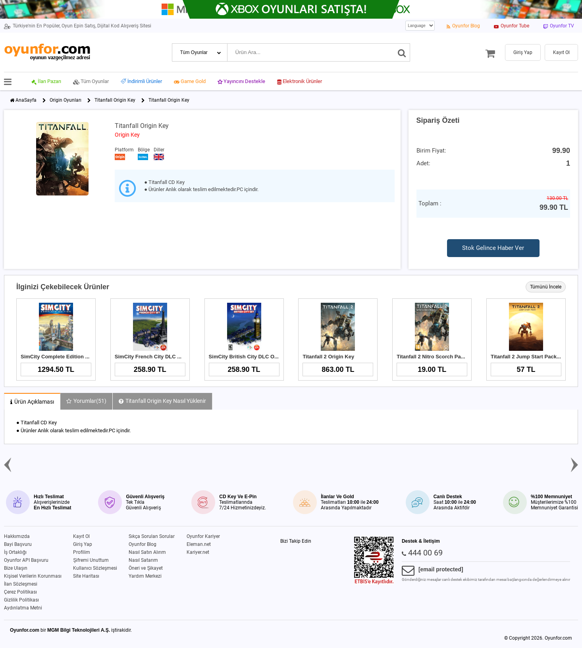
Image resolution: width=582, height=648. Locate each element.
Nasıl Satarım (143, 560)
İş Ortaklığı (15, 552)
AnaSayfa (26, 100)
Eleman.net (199, 544)
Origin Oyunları (65, 100)
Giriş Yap (82, 544)
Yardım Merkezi (145, 576)
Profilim (81, 552)
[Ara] (402, 52)
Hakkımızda (17, 536)
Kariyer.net (198, 552)
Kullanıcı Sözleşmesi (95, 568)
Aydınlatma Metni (23, 608)
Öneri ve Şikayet (146, 568)
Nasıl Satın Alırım (147, 552)
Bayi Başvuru (18, 544)
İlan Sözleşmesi (20, 584)
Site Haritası (86, 576)
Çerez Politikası (20, 592)
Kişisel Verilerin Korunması (33, 576)
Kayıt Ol (81, 536)
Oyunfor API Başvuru (26, 560)
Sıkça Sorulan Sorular (152, 536)
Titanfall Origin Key (114, 100)
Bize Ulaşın (15, 568)
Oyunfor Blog (142, 544)
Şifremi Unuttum (91, 560)
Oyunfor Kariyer (203, 536)
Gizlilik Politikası (21, 600)
